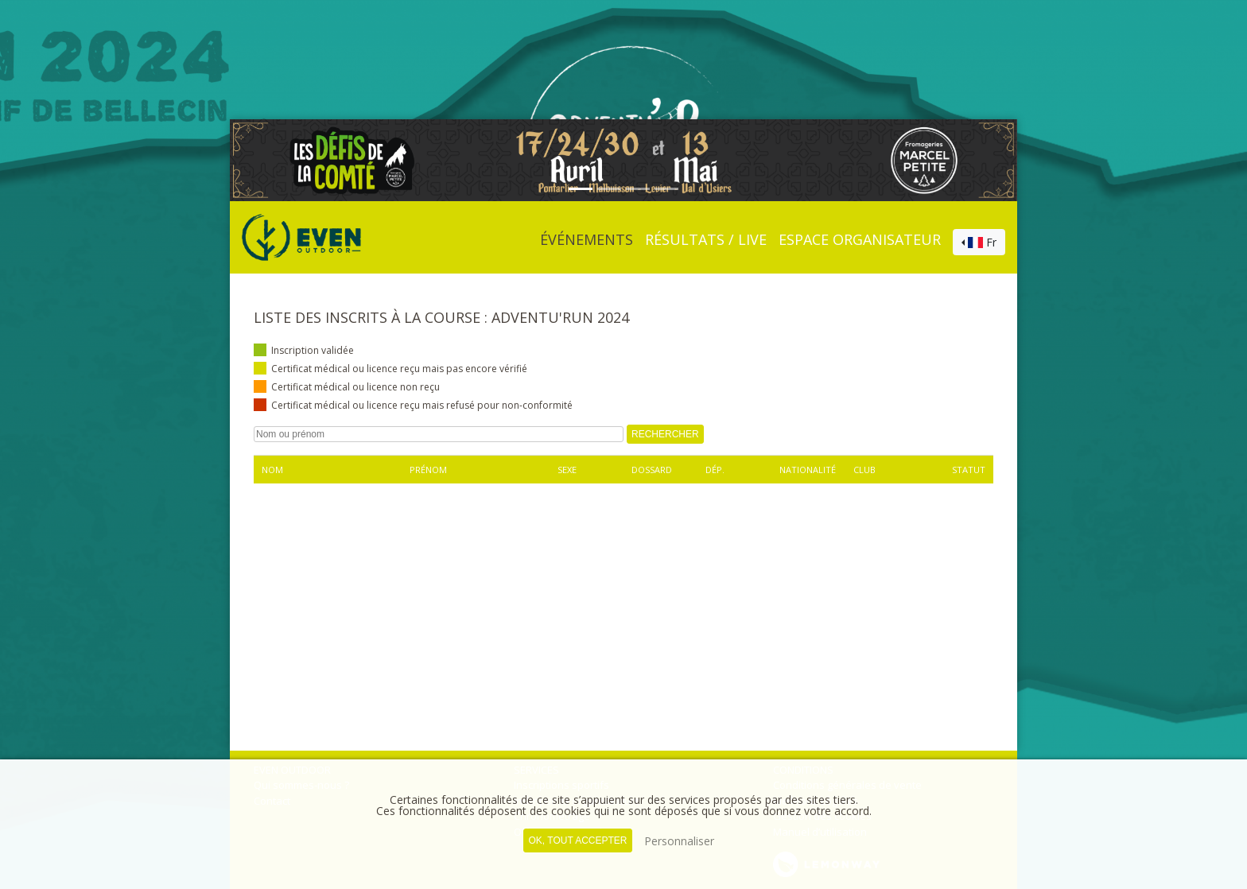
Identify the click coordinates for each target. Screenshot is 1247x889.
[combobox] (979, 242)
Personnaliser (679, 840)
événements (586, 239)
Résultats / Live (706, 239)
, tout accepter (577, 840)
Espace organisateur (860, 239)
